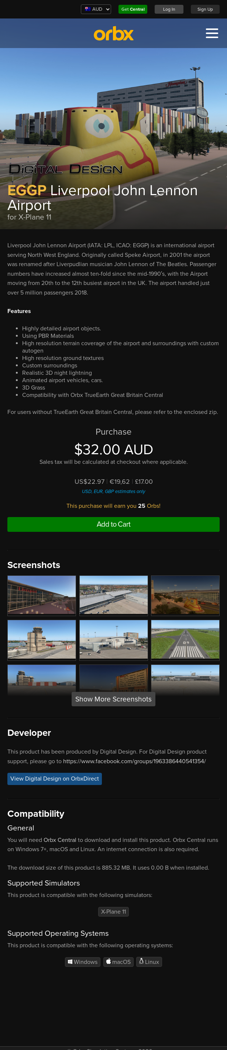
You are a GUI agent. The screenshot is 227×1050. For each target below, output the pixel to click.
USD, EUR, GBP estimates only (113, 492)
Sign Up (205, 9)
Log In (169, 9)
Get (133, 9)
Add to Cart (113, 524)
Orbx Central (60, 840)
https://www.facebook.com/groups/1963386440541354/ (134, 761)
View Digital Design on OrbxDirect (54, 778)
